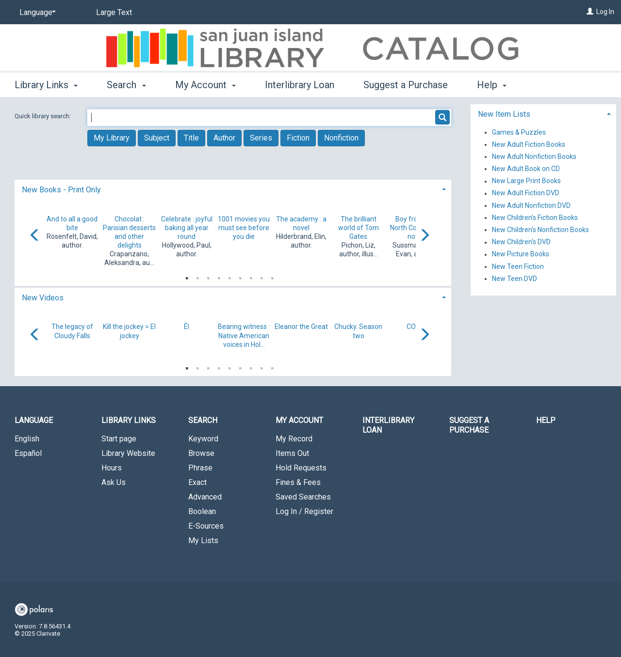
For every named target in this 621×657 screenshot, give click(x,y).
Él (186, 326)
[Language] (36, 12)
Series (261, 137)
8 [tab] (261, 276)
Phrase (200, 467)
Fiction (298, 137)
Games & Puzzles (519, 132)
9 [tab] (272, 276)
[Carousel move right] (424, 236)
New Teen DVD (514, 278)
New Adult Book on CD (526, 168)
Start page (118, 438)
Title (191, 137)
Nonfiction (341, 137)
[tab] (233, 189)
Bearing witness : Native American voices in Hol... (244, 335)
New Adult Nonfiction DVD (531, 205)
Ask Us (113, 482)
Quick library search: (43, 116)
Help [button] (492, 85)
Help (546, 420)
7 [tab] (251, 276)
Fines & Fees (298, 482)
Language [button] (34, 420)
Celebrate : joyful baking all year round (186, 227)
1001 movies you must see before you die (244, 227)
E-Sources (206, 526)
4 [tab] (219, 276)
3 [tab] (208, 276)
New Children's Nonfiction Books (540, 230)
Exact (197, 482)
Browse (201, 453)
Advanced (205, 496)
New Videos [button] (43, 297)
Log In (605, 12)
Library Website (128, 453)
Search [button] (126, 85)
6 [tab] (240, 276)
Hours (111, 467)
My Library (112, 137)
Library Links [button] (46, 85)
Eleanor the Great (301, 326)
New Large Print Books (526, 181)
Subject (156, 137)
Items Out (292, 453)
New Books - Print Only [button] (61, 189)
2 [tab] (197, 276)
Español (28, 453)
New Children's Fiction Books (535, 217)
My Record (294, 438)
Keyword (203, 438)
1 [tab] (187, 276)
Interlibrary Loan (299, 85)
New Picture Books (520, 254)
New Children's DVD (521, 242)
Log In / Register (304, 511)
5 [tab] (229, 276)
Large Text (114, 12)
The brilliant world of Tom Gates (358, 227)
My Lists (203, 540)
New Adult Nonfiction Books (534, 156)
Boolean (202, 511)
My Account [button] (205, 85)
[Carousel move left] (35, 236)
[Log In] (590, 12)
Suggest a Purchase (405, 85)
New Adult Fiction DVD (525, 193)
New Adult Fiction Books (528, 144)
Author (224, 137)
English (27, 438)
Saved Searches (303, 496)
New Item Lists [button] (504, 114)
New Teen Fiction (518, 266)
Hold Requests (301, 467)
